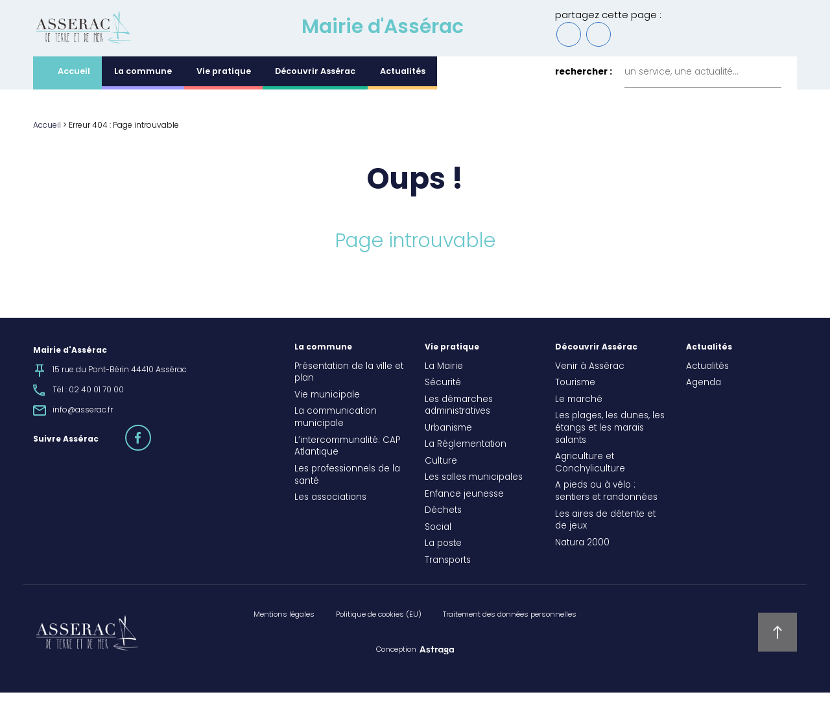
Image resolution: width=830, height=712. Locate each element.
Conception (396, 669)
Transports (448, 580)
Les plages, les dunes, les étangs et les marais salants (610, 448)
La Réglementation (465, 465)
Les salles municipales (474, 498)
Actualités (402, 91)
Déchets (443, 531)
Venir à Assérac (589, 386)
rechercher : (583, 92)
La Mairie (444, 386)
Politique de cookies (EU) (378, 634)
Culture (441, 481)
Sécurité (443, 403)
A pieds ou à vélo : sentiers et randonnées (606, 512)
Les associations (330, 517)
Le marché (578, 419)
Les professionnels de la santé (347, 495)
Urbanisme (448, 448)
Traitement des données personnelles (509, 634)
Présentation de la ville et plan (348, 392)
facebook (150, 451)
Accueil (74, 91)
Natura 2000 (582, 563)
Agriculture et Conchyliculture (590, 482)
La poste (443, 564)
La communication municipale (335, 438)
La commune (143, 91)
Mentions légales (284, 634)
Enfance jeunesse (464, 514)
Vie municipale (327, 415)
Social (438, 547)
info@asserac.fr (83, 429)
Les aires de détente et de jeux (605, 540)
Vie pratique (223, 91)
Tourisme (575, 403)
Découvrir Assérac (315, 91)
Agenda (703, 403)
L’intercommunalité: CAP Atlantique (347, 466)
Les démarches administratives (459, 425)
